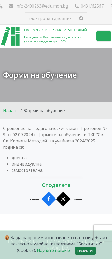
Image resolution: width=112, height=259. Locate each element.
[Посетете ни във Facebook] (81, 18)
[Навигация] (103, 36)
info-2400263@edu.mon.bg (38, 6)
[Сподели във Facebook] (48, 199)
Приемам (85, 250)
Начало (10, 110)
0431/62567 (89, 6)
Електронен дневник (50, 18)
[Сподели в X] (63, 199)
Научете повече (53, 250)
